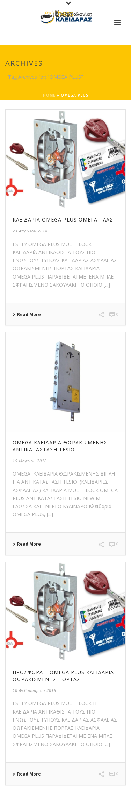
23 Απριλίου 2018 (30, 230)
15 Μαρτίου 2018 (30, 460)
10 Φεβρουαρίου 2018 (34, 690)
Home (49, 95)
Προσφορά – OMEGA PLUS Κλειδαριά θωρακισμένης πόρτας (63, 675)
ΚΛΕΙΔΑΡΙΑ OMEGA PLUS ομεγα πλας (63, 219)
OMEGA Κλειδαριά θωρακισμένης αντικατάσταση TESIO (60, 446)
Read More (27, 315)
